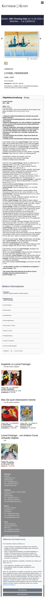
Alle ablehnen (22, 590)
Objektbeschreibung (12, 97)
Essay (26, 97)
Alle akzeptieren (22, 594)
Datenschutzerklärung (9, 585)
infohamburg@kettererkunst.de (12, 501)
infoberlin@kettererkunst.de (11, 517)
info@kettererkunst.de (10, 485)
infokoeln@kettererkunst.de (11, 531)
